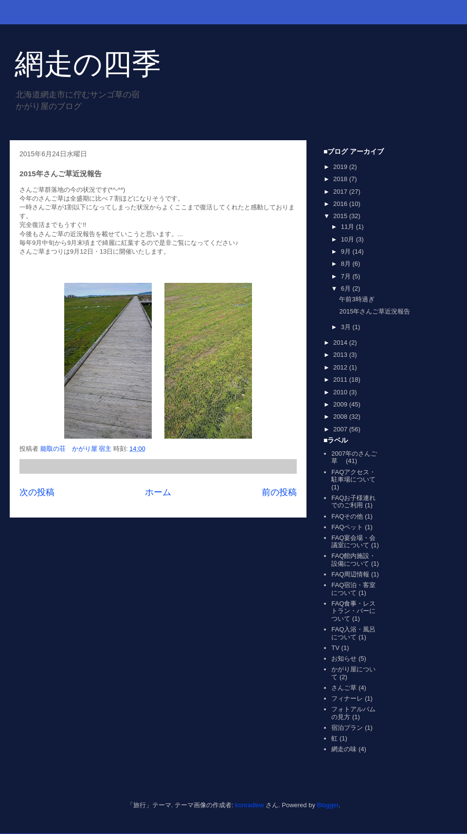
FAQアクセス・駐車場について (353, 475)
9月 (347, 251)
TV (335, 647)
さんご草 (344, 687)
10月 (348, 239)
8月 (347, 263)
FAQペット (347, 527)
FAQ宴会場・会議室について (353, 541)
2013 (341, 354)
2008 (341, 416)
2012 (341, 367)
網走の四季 (88, 64)
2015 (341, 216)
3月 (347, 327)
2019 (341, 166)
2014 (341, 342)
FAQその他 (347, 516)
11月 (348, 226)
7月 (347, 276)
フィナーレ (347, 698)
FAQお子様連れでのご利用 (353, 501)
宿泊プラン (347, 727)
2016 (341, 203)
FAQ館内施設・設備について (353, 559)
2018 (341, 179)
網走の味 (344, 749)
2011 (341, 379)
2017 (341, 191)
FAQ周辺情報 (350, 574)
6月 (347, 288)
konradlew (249, 805)
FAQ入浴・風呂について (353, 633)
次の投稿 (36, 492)
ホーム (158, 492)
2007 (341, 429)
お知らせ (344, 658)
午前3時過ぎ (356, 299)
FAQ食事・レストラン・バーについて (353, 611)
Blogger (328, 805)
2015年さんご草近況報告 (374, 311)
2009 (341, 404)
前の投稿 (279, 492)
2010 (341, 392)
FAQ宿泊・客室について (353, 588)
